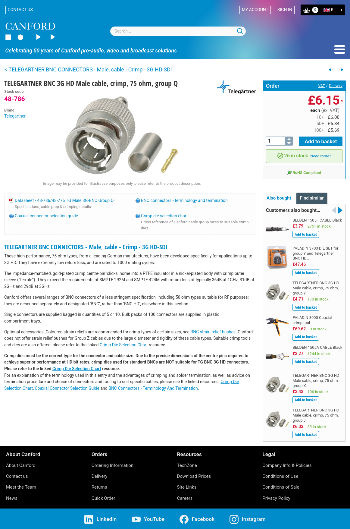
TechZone (187, 464)
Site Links (187, 486)
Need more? (320, 155)
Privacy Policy (276, 497)
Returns (99, 486)
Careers (185, 497)
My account (255, 9)
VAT (321, 85)
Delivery (335, 85)
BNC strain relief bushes (213, 331)
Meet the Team (21, 486)
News (11, 497)
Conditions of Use (280, 475)
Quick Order (103, 497)
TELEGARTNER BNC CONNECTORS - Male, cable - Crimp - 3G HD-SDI (85, 247)
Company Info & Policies (286, 464)
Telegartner (15, 116)
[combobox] (178, 31)
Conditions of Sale (280, 486)
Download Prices (194, 475)
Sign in (284, 9)
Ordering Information (112, 464)
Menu (339, 49)
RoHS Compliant (304, 171)
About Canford (20, 464)
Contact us (20, 9)
